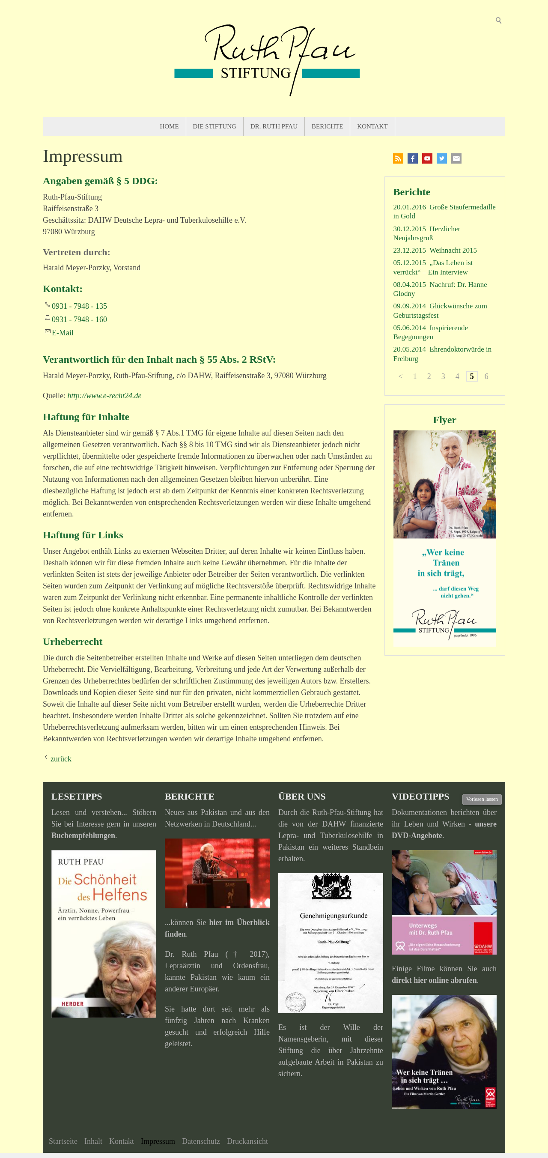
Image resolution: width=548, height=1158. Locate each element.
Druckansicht (247, 1141)
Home (169, 126)
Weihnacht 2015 (453, 250)
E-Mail (63, 332)
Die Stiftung (214, 126)
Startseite (63, 1141)
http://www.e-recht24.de (104, 395)
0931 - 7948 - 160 (79, 319)
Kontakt (372, 126)
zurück (61, 759)
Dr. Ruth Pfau (274, 126)
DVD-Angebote (417, 835)
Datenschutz (201, 1141)
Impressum (158, 1141)
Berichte (327, 126)
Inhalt (93, 1141)
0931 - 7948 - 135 (79, 306)
